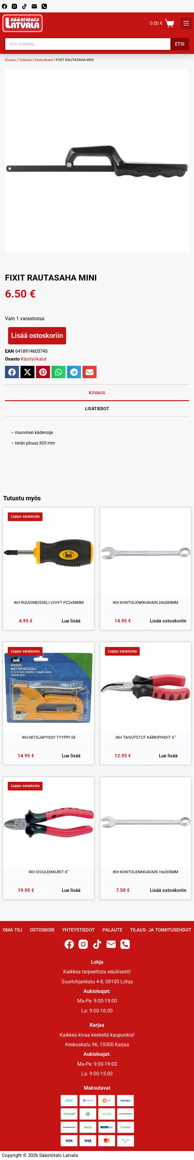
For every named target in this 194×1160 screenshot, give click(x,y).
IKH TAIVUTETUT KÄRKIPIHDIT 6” (145, 737)
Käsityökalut (43, 60)
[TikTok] (24, 6)
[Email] (34, 6)
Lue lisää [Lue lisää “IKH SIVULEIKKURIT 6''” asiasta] (71, 890)
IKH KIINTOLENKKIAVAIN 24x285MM (145, 602)
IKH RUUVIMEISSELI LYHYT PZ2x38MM (48, 602)
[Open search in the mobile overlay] (97, 44)
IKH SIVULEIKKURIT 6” (49, 872)
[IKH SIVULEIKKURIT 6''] (48, 822)
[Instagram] (14, 6)
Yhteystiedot (78, 930)
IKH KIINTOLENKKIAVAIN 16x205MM (145, 872)
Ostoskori (42, 930)
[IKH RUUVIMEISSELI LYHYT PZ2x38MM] (48, 553)
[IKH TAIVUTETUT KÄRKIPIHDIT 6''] (145, 687)
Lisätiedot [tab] (97, 408)
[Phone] (44, 6)
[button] (12, 372)
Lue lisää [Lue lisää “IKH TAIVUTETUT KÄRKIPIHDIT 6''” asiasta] (168, 756)
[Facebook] (4, 6)
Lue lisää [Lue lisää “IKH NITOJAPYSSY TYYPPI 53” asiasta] (71, 756)
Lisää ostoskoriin (37, 335)
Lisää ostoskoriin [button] (168, 621)
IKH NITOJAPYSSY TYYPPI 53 (48, 737)
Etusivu (10, 60)
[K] (186, 23)
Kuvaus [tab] (97, 392)
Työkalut (25, 60)
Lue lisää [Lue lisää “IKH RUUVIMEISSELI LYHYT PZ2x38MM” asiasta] (71, 621)
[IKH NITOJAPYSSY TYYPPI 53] (48, 687)
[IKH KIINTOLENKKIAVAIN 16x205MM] (145, 822)
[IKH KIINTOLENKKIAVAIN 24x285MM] (145, 553)
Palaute (112, 930)
